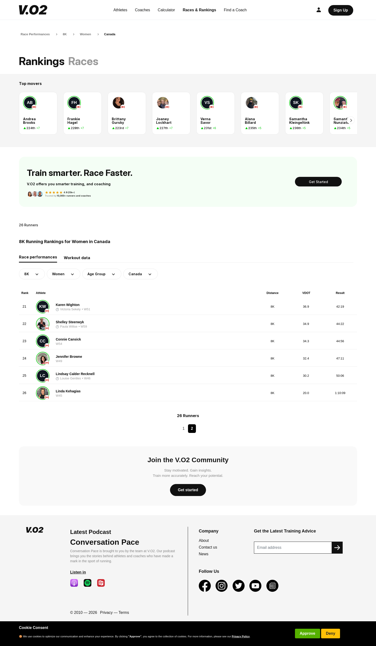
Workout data (77, 257)
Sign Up (341, 10)
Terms (123, 612)
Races (83, 61)
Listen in (78, 572)
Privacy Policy (241, 636)
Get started (188, 490)
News (203, 554)
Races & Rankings (199, 10)
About (204, 540)
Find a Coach (235, 10)
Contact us (208, 547)
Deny (330, 633)
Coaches (142, 10)
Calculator (166, 10)
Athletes (120, 10)
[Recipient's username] (293, 548)
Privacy (106, 612)
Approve (307, 633)
